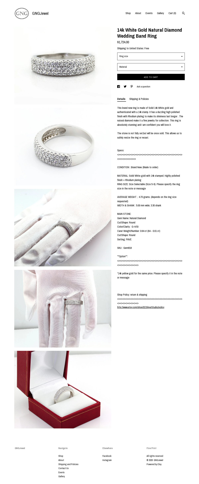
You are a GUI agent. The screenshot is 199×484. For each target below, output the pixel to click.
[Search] (183, 13)
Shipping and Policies (68, 464)
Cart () (172, 13)
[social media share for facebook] (118, 86)
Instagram (107, 460)
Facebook (106, 455)
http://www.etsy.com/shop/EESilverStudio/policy (140, 307)
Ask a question (143, 86)
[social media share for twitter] (125, 86)
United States (136, 48)
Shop (128, 13)
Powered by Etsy (154, 464)
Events (149, 13)
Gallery (160, 13)
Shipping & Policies (139, 99)
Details (121, 99)
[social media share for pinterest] (131, 86)
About (138, 13)
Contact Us (63, 468)
